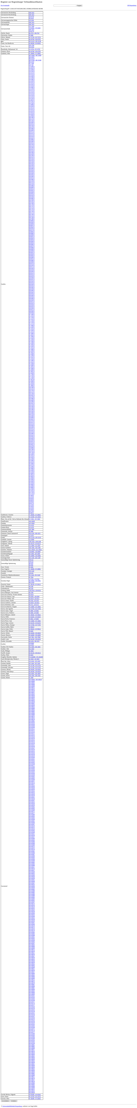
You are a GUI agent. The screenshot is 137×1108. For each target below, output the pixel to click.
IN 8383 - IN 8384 (34, 596)
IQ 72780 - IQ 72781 (35, 625)
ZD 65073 (32, 439)
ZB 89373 (32, 239)
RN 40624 (32, 954)
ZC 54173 (32, 362)
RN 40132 (32, 740)
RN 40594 (32, 940)
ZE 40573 (32, 476)
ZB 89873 (32, 247)
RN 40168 (32, 764)
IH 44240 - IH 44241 (35, 671)
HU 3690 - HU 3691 (35, 647)
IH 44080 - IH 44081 (35, 635)
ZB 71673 (32, 211)
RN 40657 (32, 972)
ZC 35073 (32, 346)
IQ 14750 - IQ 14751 (35, 1096)
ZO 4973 (31, 506)
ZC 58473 (32, 368)
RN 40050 (32, 705)
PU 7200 (31, 63)
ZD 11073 (32, 390)
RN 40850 (32, 1067)
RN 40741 (32, 1013)
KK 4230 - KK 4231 (35, 533)
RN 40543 (32, 914)
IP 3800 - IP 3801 (34, 611)
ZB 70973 (32, 203)
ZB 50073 (32, 141)
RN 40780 (32, 1034)
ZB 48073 (32, 139)
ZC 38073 (32, 349)
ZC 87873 (32, 384)
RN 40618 (32, 951)
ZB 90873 (32, 260)
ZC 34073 (32, 343)
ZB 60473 (32, 192)
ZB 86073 (32, 224)
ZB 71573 (32, 209)
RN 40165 (32, 762)
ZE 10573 (32, 457)
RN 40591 (32, 937)
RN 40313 (32, 827)
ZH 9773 (31, 503)
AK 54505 (32, 521)
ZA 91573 (32, 112)
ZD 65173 (32, 441)
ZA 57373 (32, 93)
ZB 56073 (32, 168)
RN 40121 (32, 733)
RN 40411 (32, 867)
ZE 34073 (32, 470)
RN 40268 (32, 810)
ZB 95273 (32, 303)
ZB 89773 (32, 246)
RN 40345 (32, 830)
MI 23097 (32, 57)
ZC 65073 (32, 373)
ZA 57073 (32, 89)
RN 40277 (32, 813)
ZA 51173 (32, 73)
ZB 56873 (32, 179)
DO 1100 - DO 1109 (34, 557)
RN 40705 (32, 999)
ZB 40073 (32, 130)
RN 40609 (32, 948)
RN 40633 (32, 959)
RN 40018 (32, 691)
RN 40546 (32, 916)
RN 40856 (32, 1070)
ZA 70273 (32, 103)
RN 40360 (32, 838)
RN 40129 (32, 738)
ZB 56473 (32, 173)
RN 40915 (32, 1091)
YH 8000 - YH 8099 (34, 551)
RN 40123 (32, 735)
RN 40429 (32, 876)
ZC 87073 (32, 382)
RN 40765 (32, 1026)
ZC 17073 (32, 322)
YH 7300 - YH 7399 (34, 547)
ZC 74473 (32, 378)
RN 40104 (32, 724)
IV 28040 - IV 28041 (35, 515)
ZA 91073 (32, 106)
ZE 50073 (32, 486)
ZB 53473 (32, 162)
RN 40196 (32, 773)
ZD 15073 (32, 393)
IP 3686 (31, 35)
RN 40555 (32, 918)
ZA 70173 (32, 101)
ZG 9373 (31, 497)
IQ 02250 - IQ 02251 (35, 623)
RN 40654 (32, 970)
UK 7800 (31, 529)
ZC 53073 (32, 355)
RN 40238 (32, 794)
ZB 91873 (32, 268)
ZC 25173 (32, 331)
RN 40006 (32, 684)
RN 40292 (32, 816)
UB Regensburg (131, 5)
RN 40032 (32, 698)
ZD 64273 (32, 436)
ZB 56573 (32, 174)
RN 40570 (32, 926)
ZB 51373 (32, 146)
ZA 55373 (32, 85)
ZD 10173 (32, 389)
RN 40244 (32, 799)
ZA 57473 (32, 95)
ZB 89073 (32, 235)
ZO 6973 (31, 509)
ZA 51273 (32, 74)
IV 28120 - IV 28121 (35, 584)
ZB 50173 (32, 143)
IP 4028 (31, 631)
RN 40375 (32, 848)
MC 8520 (31, 582)
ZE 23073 (32, 459)
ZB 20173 (32, 123)
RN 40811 (32, 1049)
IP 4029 (31, 655)
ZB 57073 (32, 181)
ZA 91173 (32, 108)
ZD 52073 (32, 406)
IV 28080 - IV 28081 (35, 569)
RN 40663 (32, 975)
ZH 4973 (31, 498)
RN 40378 (32, 849)
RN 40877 (32, 1080)
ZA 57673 (32, 98)
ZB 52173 (32, 149)
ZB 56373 (32, 171)
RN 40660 (32, 973)
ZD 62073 (32, 425)
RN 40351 (32, 833)
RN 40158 (32, 754)
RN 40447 (32, 883)
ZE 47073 (32, 482)
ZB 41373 (32, 135)
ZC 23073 (32, 327)
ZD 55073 (32, 411)
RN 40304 (32, 822)
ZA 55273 (32, 84)
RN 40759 (32, 1022)
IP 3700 (31, 592)
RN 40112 (32, 729)
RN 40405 (32, 864)
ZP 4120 (31, 18)
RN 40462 (32, 889)
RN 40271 (32, 811)
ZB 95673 (32, 308)
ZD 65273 (32, 443)
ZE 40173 (32, 474)
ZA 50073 (32, 66)
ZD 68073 (32, 447)
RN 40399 (32, 860)
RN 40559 (32, 921)
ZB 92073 (32, 271)
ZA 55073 (32, 81)
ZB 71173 (32, 206)
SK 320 (31, 588)
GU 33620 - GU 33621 (35, 549)
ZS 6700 (31, 645)
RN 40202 (32, 776)
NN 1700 (31, 45)
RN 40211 (32, 781)
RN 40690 (32, 989)
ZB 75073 (32, 217)
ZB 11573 (32, 119)
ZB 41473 (32, 136)
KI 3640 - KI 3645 (34, 659)
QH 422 (31, 560)
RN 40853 (32, 1068)
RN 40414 (32, 868)
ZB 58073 (32, 185)
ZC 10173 (32, 316)
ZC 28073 (32, 333)
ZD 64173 (32, 435)
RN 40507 (32, 902)
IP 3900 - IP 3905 (34, 613)
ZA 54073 (32, 79)
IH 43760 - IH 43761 (35, 39)
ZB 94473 (32, 295)
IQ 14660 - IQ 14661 (35, 621)
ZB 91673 (32, 265)
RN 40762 (32, 1024)
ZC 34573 (32, 344)
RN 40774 (32, 1030)
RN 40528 (32, 911)
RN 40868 (32, 1075)
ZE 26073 (32, 463)
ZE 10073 (32, 454)
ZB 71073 (32, 204)
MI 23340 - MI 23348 (35, 60)
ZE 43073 (32, 479)
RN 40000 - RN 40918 (35, 679)
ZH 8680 (31, 643)
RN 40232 (32, 791)
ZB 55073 (32, 165)
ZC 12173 (32, 319)
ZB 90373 (32, 254)
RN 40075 (32, 718)
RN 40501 (32, 900)
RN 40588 (32, 935)
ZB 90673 (32, 257)
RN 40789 (32, 1038)
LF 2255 (31, 535)
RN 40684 (32, 986)
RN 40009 (32, 686)
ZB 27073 (32, 127)
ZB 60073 (32, 187)
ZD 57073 (32, 414)
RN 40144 (32, 746)
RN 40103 (32, 722)
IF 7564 (31, 577)
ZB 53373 (32, 160)
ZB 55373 (32, 166)
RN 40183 (32, 768)
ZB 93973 (32, 289)
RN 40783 (32, 1035)
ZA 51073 (32, 71)
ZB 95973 (32, 312)
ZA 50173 (32, 68)
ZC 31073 (32, 338)
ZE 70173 (32, 490)
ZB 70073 (32, 200)
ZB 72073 (32, 214)
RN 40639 (32, 962)
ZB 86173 (32, 225)
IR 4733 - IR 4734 (34, 33)
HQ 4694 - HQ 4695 (35, 673)
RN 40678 (32, 983)
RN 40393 (32, 857)
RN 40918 (32, 1092)
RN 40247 (32, 800)
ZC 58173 (32, 366)
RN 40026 (32, 695)
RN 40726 (32, 1007)
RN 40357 (32, 837)
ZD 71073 (32, 452)
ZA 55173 (32, 82)
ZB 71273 (32, 208)
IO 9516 (31, 594)
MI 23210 (32, 58)
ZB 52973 (32, 154)
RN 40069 (32, 714)
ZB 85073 (32, 222)
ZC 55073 (32, 363)
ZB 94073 (32, 290)
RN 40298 (32, 819)
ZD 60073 (32, 417)
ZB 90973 (32, 262)
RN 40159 (32, 756)
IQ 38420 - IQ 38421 (35, 615)
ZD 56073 (32, 412)
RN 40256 (32, 803)
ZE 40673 (32, 478)
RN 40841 (32, 1064)
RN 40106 (32, 725)
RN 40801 (32, 1045)
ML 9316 (31, 62)
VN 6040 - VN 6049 (34, 28)
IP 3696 (31, 567)
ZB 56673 (32, 176)
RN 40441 (32, 879)
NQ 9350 (31, 47)
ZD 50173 (32, 403)
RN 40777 (32, 1032)
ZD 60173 (32, 419)
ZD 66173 (32, 444)
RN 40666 (32, 976)
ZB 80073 (32, 220)
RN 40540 (32, 913)
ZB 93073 (32, 277)
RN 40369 (32, 845)
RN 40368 (32, 843)
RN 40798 (32, 1043)
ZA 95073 (32, 116)
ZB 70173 (32, 201)
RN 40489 (32, 895)
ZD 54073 (32, 409)
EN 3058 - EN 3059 (34, 661)
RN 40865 (32, 1073)
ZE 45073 (32, 481)
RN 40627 (32, 956)
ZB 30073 (32, 128)
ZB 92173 (32, 273)
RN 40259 (32, 805)
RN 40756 (32, 1021)
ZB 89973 (32, 249)
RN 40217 (32, 784)
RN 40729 (32, 1008)
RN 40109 (32, 727)
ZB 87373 (32, 230)
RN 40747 (32, 1016)
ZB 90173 (32, 252)
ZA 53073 (32, 77)
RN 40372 (32, 846)
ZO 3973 (31, 505)
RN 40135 (32, 741)
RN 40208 (32, 779)
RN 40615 (32, 949)
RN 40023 (32, 694)
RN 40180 (32, 767)
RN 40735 (32, 1010)
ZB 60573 (32, 193)
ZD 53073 (32, 408)
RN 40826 (32, 1057)
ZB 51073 (32, 144)
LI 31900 (31, 539)
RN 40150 (32, 749)
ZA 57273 (32, 92)
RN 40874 (32, 1078)
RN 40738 (32, 1011)
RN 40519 (32, 906)
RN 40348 (32, 832)
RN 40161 (32, 759)
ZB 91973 (32, 270)
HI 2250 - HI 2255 (34, 641)
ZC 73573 (32, 376)
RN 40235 (32, 792)
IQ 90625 (31, 627)
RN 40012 (32, 687)
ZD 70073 (32, 449)
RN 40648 (32, 967)
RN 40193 (32, 772)
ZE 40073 (32, 473)
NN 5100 (31, 571)
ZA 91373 (32, 111)
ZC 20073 (32, 325)
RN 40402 (32, 862)
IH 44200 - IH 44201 (35, 669)
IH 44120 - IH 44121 (35, 653)
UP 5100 (31, 20)
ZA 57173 (32, 90)
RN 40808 (32, 1048)
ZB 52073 (32, 147)
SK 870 (31, 563)
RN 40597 (32, 943)
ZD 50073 (32, 401)
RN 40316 (32, 829)
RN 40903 (32, 1084)
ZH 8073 (31, 500)
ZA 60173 (32, 100)
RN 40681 (32, 984)
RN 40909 (32, 1088)
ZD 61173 (32, 422)
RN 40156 (32, 752)
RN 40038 (32, 702)
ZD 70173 (32, 451)
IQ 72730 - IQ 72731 (35, 37)
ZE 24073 (32, 460)
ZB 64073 (32, 198)
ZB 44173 (32, 138)
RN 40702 (32, 997)
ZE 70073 (32, 489)
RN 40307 (32, 824)
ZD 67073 (32, 446)
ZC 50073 (32, 351)
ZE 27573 (32, 465)
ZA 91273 (32, 109)
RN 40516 (32, 905)
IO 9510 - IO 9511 (34, 598)
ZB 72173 (32, 216)
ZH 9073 (31, 501)
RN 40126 (32, 737)
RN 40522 (32, 908)
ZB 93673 (32, 287)
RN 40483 (32, 892)
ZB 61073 (32, 195)
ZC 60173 (32, 371)
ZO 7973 (31, 511)
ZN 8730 (31, 16)
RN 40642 (32, 964)
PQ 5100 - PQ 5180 (34, 575)
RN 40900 (32, 1083)
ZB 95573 (32, 306)
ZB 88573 (32, 231)
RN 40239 (32, 795)
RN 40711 (32, 1002)
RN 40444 (32, 881)
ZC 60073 (32, 370)
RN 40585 (32, 933)
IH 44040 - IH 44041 (35, 633)
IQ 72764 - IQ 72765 (35, 608)
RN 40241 (32, 797)
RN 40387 (32, 854)
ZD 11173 (32, 392)
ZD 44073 (32, 400)
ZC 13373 (32, 320)
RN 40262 (32, 806)
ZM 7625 (31, 12)
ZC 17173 (32, 324)
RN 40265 (32, 808)
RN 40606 (32, 946)
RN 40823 (32, 1056)
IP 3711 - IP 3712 (34, 604)
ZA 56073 (32, 87)
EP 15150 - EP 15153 (35, 537)
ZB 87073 (32, 228)
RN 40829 (32, 1059)
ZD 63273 (32, 430)
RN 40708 (32, 1000)
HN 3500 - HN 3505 (35, 675)
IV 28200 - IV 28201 (35, 1098)
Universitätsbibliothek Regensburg (12, 1106)
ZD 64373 (32, 438)
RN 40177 (32, 765)
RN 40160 (32, 757)
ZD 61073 (32, 420)
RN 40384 (32, 852)
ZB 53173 (32, 157)
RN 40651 (32, 968)
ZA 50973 (32, 69)
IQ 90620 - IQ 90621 (35, 629)
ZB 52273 (32, 150)
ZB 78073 (32, 219)
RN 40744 (32, 1014)
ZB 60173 (32, 189)
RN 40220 (32, 786)
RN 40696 (32, 992)
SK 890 (31, 565)
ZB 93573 (32, 285)
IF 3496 (31, 677)
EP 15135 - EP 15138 (35, 41)
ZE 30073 (32, 468)
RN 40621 (32, 953)
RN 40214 (32, 783)
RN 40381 (32, 851)
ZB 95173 (32, 301)
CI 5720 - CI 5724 (34, 579)
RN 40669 (32, 978)
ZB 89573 (32, 243)
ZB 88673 (32, 233)
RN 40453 (32, 884)
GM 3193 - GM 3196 (35, 541)
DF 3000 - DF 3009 (34, 553)
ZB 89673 (32, 244)
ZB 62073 (32, 197)
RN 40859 (32, 1072)
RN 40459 (32, 887)
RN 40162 (32, 760)
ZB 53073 (32, 155)
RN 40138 (32, 743)
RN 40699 (32, 994)
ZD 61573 (32, 424)
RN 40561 (32, 922)
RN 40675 (32, 981)
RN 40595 (32, 941)
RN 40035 (32, 700)
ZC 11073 (32, 317)
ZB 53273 (32, 158)
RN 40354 (32, 835)
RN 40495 (32, 899)
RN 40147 (32, 748)
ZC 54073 (32, 360)
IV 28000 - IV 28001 (35, 53)
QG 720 (31, 65)
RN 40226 (32, 787)
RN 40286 (32, 814)
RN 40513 (32, 903)
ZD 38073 (32, 398)
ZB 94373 (32, 293)
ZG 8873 (31, 495)
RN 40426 (32, 875)
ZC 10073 (32, 314)
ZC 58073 (32, 365)
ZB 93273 (32, 281)
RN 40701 (32, 995)
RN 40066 (32, 713)
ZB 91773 (32, 266)
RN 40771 (32, 1029)
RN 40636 (32, 960)
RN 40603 (32, 945)
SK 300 (31, 586)
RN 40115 (32, 730)
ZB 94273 (32, 292)
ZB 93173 (32, 279)
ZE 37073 (32, 471)
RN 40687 (32, 987)
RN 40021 (32, 692)
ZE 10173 (32, 455)
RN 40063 (32, 710)
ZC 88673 (32, 385)
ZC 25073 (32, 330)
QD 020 (31, 573)
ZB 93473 (32, 284)
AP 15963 (32, 523)
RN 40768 (32, 1027)
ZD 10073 (32, 387)
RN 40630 (32, 957)
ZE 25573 (32, 462)
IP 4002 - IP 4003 (34, 619)
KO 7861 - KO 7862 (35, 637)
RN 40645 (32, 965)
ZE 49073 (32, 484)
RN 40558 (32, 919)
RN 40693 (32, 991)
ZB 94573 (32, 297)
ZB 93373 (32, 282)
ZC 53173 (32, 357)
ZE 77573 (32, 493)
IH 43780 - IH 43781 (35, 51)
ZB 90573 (32, 255)
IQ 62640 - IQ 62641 (35, 1094)
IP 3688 (31, 531)
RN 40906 (32, 1086)
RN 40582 (32, 932)
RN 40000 (32, 681)
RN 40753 (32, 1019)
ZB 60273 (32, 190)
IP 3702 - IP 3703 (34, 600)
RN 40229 (32, 789)
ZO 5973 (31, 508)
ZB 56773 (32, 177)
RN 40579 (32, 930)
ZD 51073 (32, 405)
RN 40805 (32, 1046)
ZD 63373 (32, 432)
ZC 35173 (32, 347)
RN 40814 (32, 1051)
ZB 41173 (32, 131)
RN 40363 (32, 840)
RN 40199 (32, 775)
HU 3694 (31, 649)
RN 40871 (32, 1076)
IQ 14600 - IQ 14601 (35, 606)
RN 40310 (32, 826)
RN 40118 (32, 732)
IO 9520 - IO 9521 (34, 602)
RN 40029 (32, 697)
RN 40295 (32, 818)
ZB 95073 (32, 300)
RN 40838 (32, 1062)
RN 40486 (32, 894)
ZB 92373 (32, 276)
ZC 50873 (32, 354)
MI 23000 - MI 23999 (35, 55)
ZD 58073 (32, 416)
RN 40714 (32, 1003)
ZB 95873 (32, 311)
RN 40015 (32, 689)
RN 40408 (32, 865)
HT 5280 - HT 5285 (34, 663)
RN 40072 (32, 716)
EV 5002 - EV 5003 (34, 519)
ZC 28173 (32, 335)
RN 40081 (32, 721)
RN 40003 (32, 683)
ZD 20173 (32, 395)
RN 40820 (32, 1054)
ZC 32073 (32, 339)
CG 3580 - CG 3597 (34, 545)
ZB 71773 (32, 212)
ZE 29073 (32, 466)
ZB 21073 (32, 125)
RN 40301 (32, 821)
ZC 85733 (32, 379)
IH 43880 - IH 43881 (35, 555)
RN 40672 (32, 980)
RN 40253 (32, 802)
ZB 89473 (32, 241)
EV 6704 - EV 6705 (34, 49)
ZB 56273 (32, 170)
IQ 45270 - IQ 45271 (35, 543)
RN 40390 (32, 856)
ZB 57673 (32, 184)
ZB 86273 (32, 227)
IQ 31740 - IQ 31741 (35, 665)
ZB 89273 (32, 238)
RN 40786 (32, 1037)
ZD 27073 (32, 397)
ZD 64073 (32, 433)
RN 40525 (32, 910)
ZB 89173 (32, 236)
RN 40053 (32, 706)
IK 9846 (31, 651)
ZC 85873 (32, 381)
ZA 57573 (32, 96)
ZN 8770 (31, 31)
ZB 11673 (32, 120)
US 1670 (31, 525)
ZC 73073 (32, 374)
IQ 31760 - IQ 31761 (35, 667)
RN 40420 (32, 872)
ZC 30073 (32, 336)
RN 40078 (32, 719)
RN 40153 (32, 751)
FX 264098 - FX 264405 (36, 657)
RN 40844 (32, 1065)
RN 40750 (32, 1018)
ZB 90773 (32, 258)
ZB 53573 (32, 163)
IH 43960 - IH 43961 (35, 581)
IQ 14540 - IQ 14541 (35, 517)
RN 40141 (32, 745)
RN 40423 (32, 873)
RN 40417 (32, 870)
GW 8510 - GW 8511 (35, 590)
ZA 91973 (32, 114)
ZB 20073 (32, 122)
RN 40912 (32, 1089)
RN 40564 (32, 924)
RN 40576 (32, 929)
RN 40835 (32, 1061)
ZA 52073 (32, 76)
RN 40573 (32, 927)
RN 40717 (32, 1005)
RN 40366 (32, 841)
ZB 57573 (32, 182)
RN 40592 (32, 938)
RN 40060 (32, 708)
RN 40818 (32, 1053)
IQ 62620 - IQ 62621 (35, 617)
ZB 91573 (32, 263)
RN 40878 (32, 1081)
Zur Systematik (5, 5)
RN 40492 (32, 897)
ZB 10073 (32, 117)
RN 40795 (32, 1041)
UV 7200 (31, 26)
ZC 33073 (32, 341)
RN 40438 (32, 878)
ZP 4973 (31, 513)
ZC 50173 (32, 352)
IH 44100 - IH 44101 (35, 639)
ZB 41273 (32, 133)
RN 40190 (32, 770)
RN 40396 (32, 859)
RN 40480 (32, 891)
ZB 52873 (32, 152)
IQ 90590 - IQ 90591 (35, 43)
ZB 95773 (32, 309)
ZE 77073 (32, 492)
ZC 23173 (32, 328)
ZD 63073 (32, 427)
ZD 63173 (32, 428)
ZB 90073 (32, 251)
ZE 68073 (32, 487)
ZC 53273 (32, 358)
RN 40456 (32, 886)
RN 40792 (32, 1040)
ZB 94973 (32, 298)
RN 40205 (32, 778)
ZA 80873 (32, 104)
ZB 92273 (32, 274)
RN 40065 (32, 711)
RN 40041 (32, 703)
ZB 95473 (32, 304)
